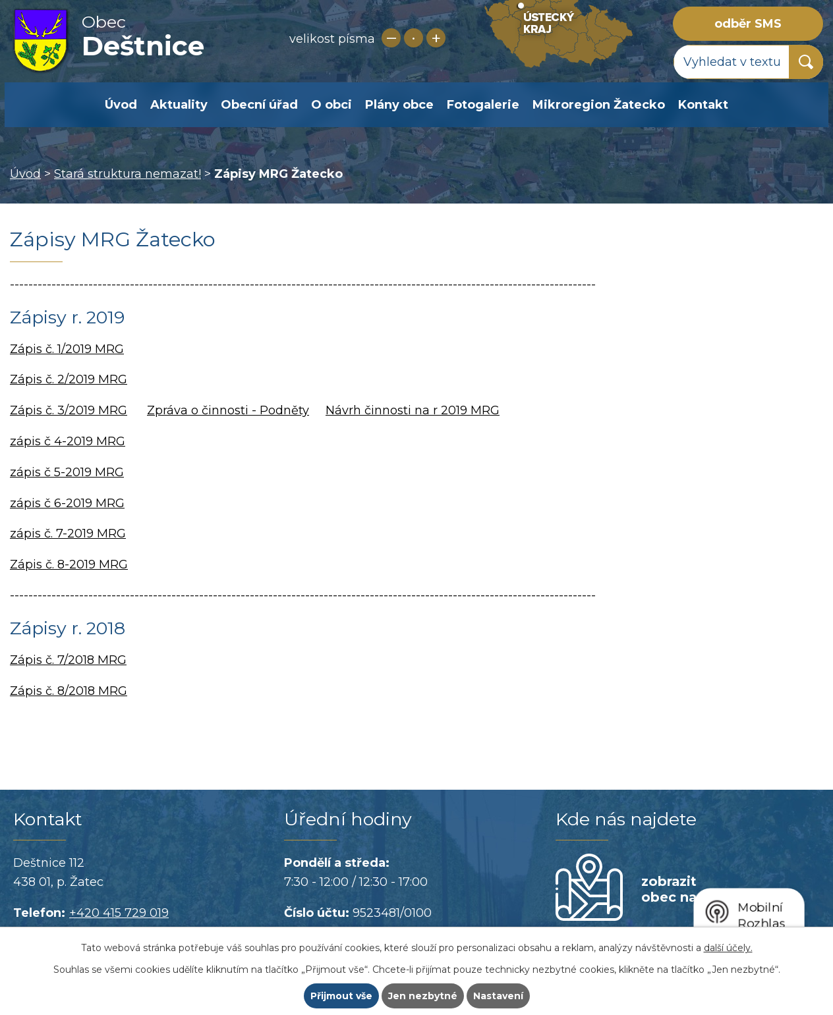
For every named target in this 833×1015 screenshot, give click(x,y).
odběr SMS (748, 23)
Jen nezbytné (422, 996)
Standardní (413, 37)
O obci (331, 104)
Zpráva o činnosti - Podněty (228, 410)
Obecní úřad (259, 104)
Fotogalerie (483, 104)
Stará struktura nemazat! (127, 174)
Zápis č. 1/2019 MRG (67, 349)
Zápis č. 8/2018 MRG (68, 691)
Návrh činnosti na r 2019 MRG (413, 410)
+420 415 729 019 (119, 913)
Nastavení (498, 996)
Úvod (121, 104)
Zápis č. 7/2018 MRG (68, 660)
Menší (391, 37)
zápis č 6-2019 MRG (67, 503)
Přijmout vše (341, 996)
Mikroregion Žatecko (598, 104)
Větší (435, 37)
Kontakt (703, 104)
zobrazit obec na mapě (689, 889)
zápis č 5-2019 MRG (67, 472)
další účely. (728, 948)
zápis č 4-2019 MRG (67, 441)
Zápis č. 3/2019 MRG (68, 410)
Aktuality (179, 104)
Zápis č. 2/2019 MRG (68, 379)
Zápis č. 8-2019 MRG (69, 564)
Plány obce (399, 104)
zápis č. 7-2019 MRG (68, 533)
